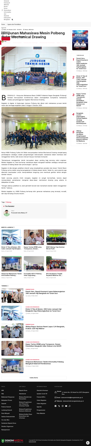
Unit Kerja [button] (40, 14)
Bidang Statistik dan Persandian (25, 398)
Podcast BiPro (41, 397)
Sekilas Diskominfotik (8, 416)
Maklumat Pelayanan (7, 397)
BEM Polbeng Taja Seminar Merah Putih (55, 248)
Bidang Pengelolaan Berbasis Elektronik (25, 410)
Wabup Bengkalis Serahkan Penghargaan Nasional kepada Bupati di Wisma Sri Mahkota (82, 136)
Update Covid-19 (42, 393)
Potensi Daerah (6, 407)
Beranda (24, 14)
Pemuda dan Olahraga (31, 20)
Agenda (3, 8)
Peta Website (41, 413)
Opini (58, 20)
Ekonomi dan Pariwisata (47, 20)
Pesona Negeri (6, 20)
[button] (74, 14)
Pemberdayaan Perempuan (81, 20)
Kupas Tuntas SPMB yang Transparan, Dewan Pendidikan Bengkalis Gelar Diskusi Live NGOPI (33, 249)
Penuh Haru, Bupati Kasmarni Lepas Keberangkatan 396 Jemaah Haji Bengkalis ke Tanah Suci (45, 292)
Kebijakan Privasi (6, 400)
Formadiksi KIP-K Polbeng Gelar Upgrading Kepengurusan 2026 (32, 275)
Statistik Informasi (42, 390)
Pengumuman (12, 8)
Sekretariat (22, 393)
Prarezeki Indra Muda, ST (19, 213)
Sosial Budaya (66, 20)
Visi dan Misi (5, 420)
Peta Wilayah (5, 413)
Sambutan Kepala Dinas (8, 423)
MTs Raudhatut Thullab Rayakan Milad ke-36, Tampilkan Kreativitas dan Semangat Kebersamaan (55, 276)
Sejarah (3, 403)
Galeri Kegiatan (41, 400)
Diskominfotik (32, 441)
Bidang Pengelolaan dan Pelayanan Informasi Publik (25, 404)
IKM (2, 390)
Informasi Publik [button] (63, 14)
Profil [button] (31, 14)
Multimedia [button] (50, 14)
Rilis (5, 41)
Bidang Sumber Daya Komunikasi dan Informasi (25, 416)
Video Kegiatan (41, 403)
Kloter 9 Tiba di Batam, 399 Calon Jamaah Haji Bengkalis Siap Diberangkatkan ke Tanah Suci (11, 249)
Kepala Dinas (23, 390)
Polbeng (8, 202)
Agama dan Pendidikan (14, 24)
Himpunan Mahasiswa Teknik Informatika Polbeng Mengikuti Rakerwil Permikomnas (11, 276)
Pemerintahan (17, 20)
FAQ (2, 393)
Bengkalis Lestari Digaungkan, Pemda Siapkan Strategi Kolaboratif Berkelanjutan (81, 118)
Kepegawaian (5, 429)
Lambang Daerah (6, 410)
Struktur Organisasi (7, 426)
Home (3, 24)
